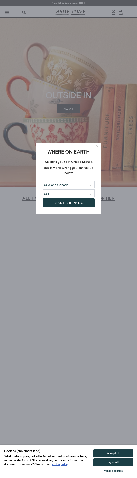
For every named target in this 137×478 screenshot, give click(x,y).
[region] (68, 461)
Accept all (113, 453)
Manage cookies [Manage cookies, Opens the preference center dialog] (113, 471)
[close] (97, 146)
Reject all (113, 462)
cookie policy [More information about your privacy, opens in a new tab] (60, 464)
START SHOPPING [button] (68, 203)
